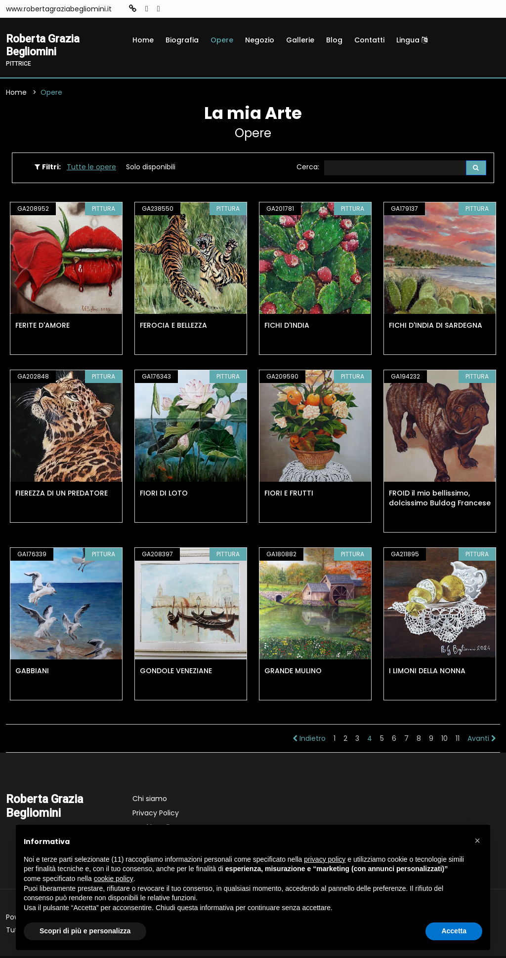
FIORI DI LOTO (164, 495)
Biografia (182, 40)
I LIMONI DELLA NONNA (427, 673)
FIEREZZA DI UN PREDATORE (61, 495)
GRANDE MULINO (293, 673)
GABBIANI (32, 673)
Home (143, 40)
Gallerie (300, 40)
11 (458, 740)
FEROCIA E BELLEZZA (173, 327)
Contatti (369, 40)
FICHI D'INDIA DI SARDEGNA (435, 327)
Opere (222, 40)
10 (444, 740)
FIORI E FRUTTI (288, 495)
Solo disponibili (150, 168)
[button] (477, 840)
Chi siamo (149, 800)
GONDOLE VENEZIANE (176, 673)
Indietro (309, 740)
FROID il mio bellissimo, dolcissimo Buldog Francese (440, 500)
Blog (334, 40)
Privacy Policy (155, 815)
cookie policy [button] (113, 878)
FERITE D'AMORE (42, 327)
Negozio (259, 40)
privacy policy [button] (324, 859)
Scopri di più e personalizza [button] (85, 931)
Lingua (411, 40)
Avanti (481, 740)
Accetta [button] (453, 931)
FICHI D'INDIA (286, 327)
